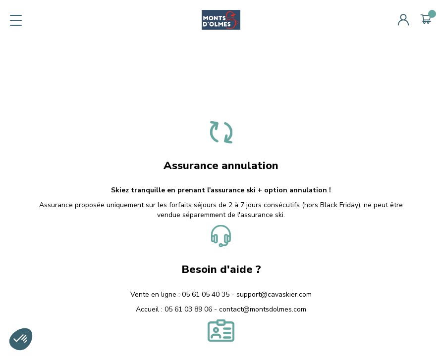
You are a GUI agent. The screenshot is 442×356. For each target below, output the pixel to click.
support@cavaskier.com (274, 294)
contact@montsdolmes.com (262, 309)
